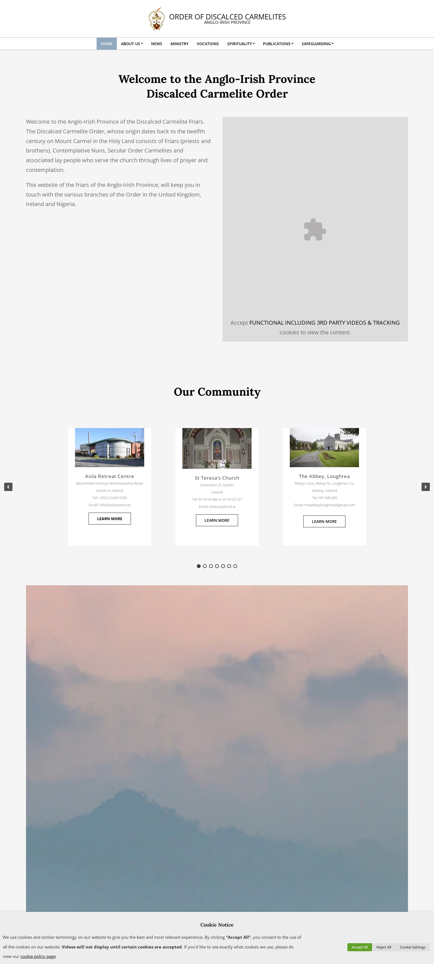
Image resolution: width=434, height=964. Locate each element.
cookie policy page (38, 956)
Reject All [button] (383, 947)
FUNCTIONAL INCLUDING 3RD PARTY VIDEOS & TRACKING (324, 322)
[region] (217, 487)
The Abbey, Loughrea (324, 476)
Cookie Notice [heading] (217, 925)
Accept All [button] (360, 947)
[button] (8, 487)
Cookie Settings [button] (412, 947)
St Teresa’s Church (217, 478)
